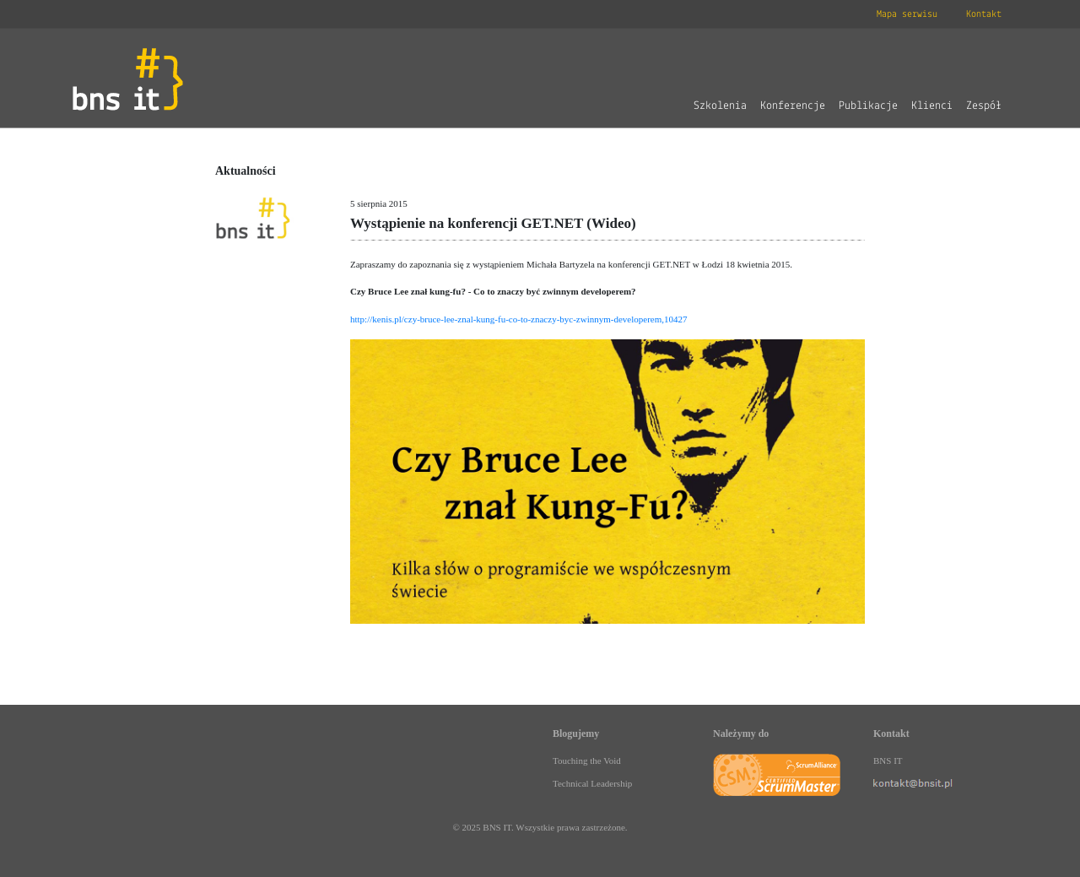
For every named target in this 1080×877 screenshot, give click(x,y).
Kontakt (984, 14)
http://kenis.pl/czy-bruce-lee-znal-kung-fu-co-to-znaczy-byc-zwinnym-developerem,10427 (519, 319)
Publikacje (868, 106)
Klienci (932, 106)
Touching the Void (587, 760)
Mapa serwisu (907, 14)
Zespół (984, 106)
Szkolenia (720, 106)
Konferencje (792, 106)
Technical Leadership (592, 783)
